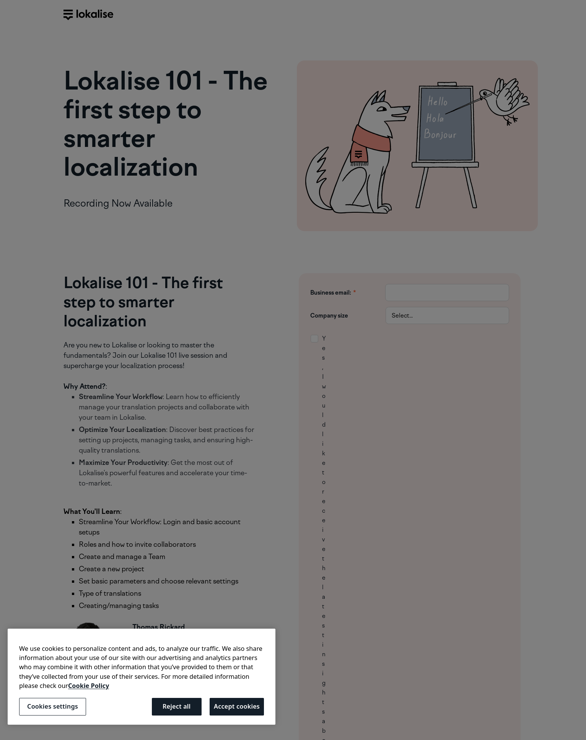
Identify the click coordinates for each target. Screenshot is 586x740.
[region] (141, 677)
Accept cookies (237, 706)
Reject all (176, 706)
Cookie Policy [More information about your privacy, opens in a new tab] (88, 685)
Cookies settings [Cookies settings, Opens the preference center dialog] (52, 706)
